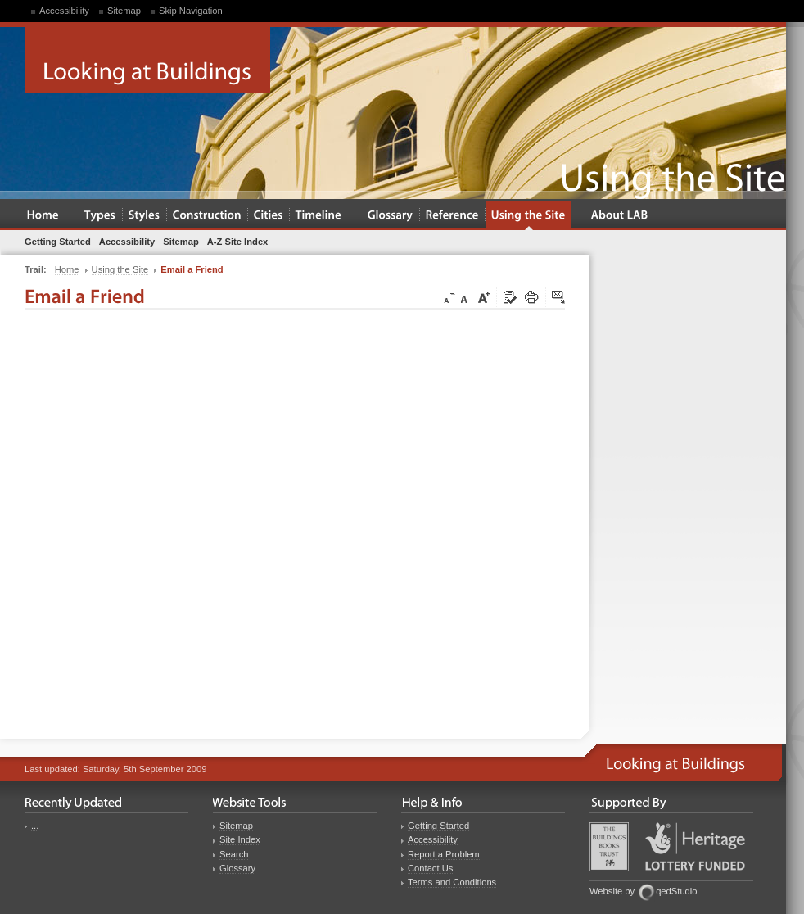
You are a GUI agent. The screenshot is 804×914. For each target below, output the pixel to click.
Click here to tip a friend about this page (559, 298)
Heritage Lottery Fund (695, 846)
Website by (612, 891)
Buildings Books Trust (609, 846)
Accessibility (64, 11)
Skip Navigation (191, 11)
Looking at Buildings (147, 60)
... (34, 825)
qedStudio (676, 891)
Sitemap (124, 11)
